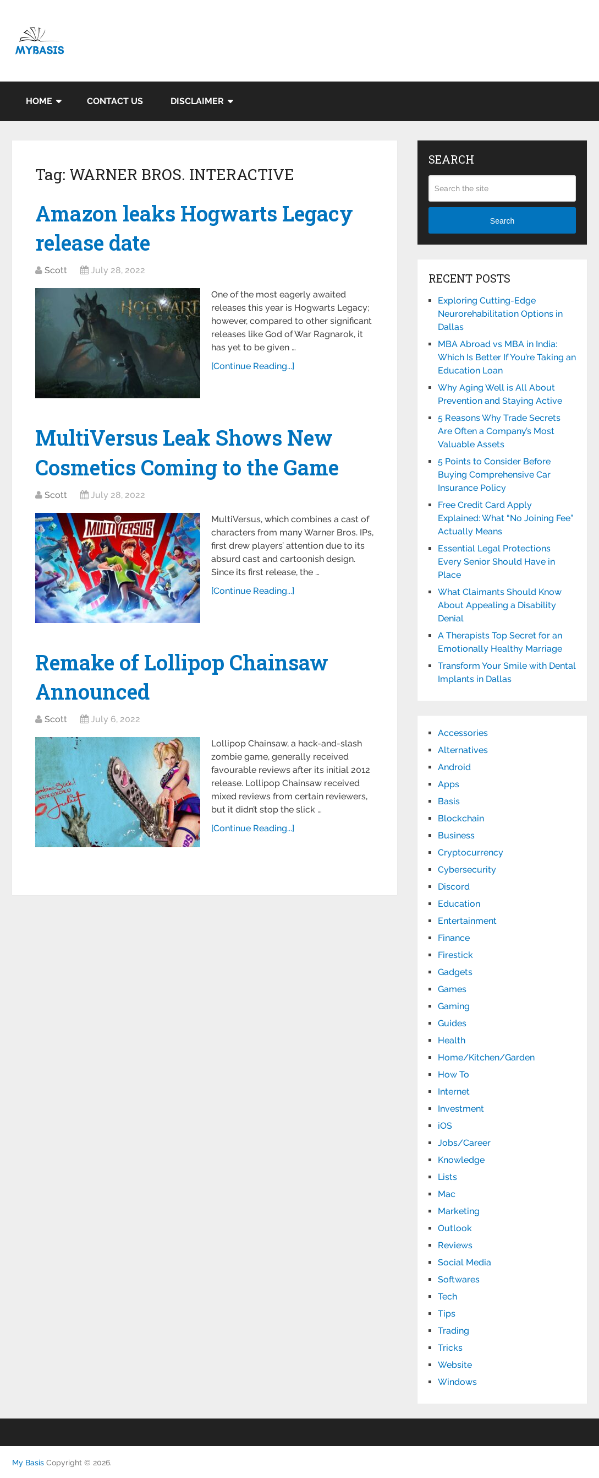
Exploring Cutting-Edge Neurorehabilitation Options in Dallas (500, 313)
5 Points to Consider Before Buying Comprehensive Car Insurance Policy (494, 474)
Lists (447, 1177)
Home (39, 101)
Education (459, 903)
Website (455, 1365)
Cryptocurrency (470, 852)
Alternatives (463, 750)
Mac (446, 1194)
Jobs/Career (464, 1143)
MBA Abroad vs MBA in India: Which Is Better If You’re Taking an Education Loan (507, 357)
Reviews (455, 1245)
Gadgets (455, 972)
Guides (452, 1023)
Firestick (455, 955)
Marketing (459, 1211)
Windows (457, 1382)
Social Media (464, 1262)
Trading (453, 1330)
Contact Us (115, 101)
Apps (448, 784)
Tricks (450, 1347)
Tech (447, 1296)
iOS (445, 1125)
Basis (449, 801)
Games (452, 989)
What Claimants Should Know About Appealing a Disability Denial (500, 605)
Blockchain (461, 818)
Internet (454, 1091)
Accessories (463, 733)
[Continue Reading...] (252, 366)
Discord (454, 886)
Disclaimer (197, 101)
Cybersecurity (467, 869)
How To (453, 1074)
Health (451, 1040)
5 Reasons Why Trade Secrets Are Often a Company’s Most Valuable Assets (499, 431)
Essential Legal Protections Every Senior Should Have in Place (496, 561)
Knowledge (461, 1160)
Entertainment (467, 921)
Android (454, 767)
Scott (56, 270)
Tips (446, 1313)
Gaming (454, 1006)
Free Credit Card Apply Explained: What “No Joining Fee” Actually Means (505, 518)
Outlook (455, 1228)
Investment (461, 1108)
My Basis (28, 1462)
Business (456, 835)
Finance (454, 938)
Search (502, 220)
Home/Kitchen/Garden (486, 1057)
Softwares (459, 1279)
